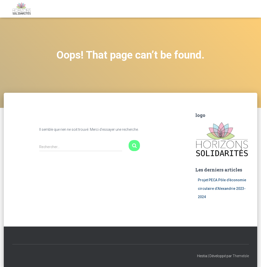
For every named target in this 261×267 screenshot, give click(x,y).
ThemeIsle (241, 256)
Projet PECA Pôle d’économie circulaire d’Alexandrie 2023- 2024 (222, 188)
